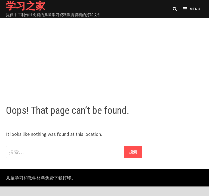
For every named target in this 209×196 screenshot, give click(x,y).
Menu (191, 8)
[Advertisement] (104, 56)
